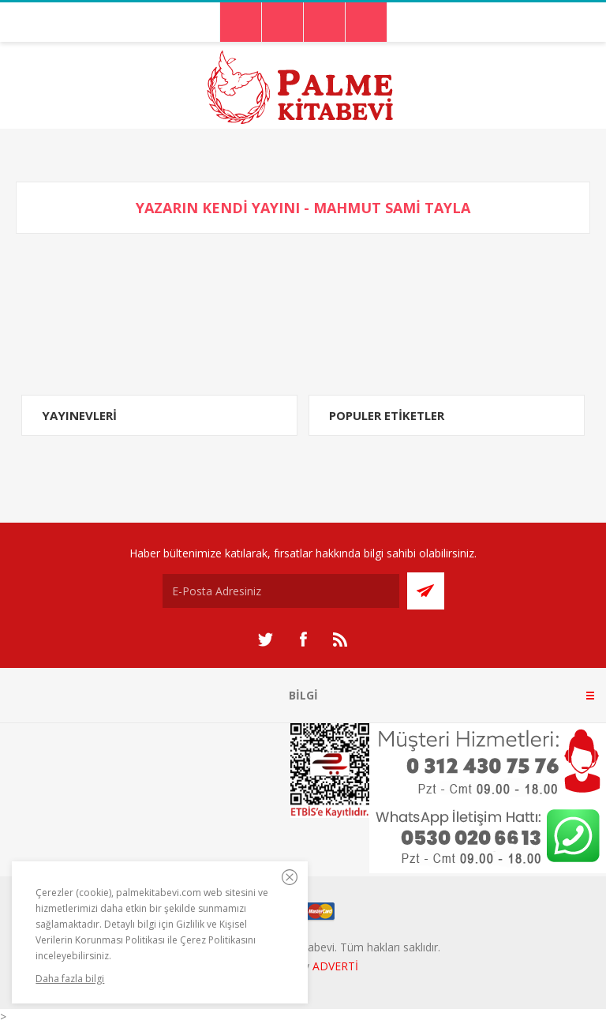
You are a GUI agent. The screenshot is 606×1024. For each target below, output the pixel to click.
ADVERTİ (335, 965)
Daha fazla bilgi (70, 978)
